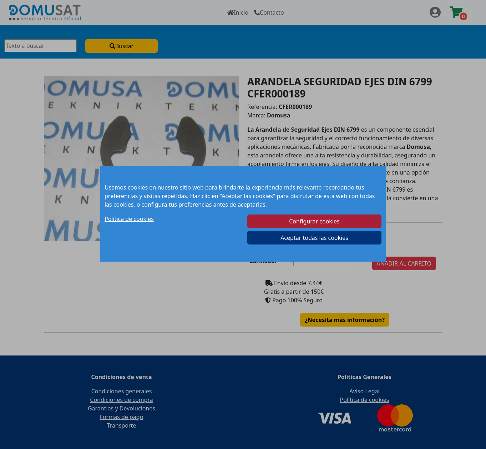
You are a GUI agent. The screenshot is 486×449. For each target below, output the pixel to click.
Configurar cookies (314, 221)
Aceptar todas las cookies (314, 238)
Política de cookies (129, 219)
